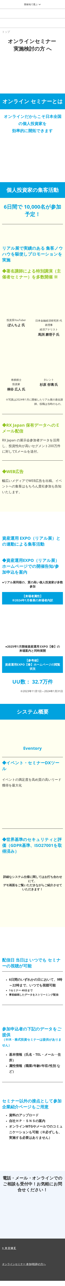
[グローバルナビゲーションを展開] (32, 4)
